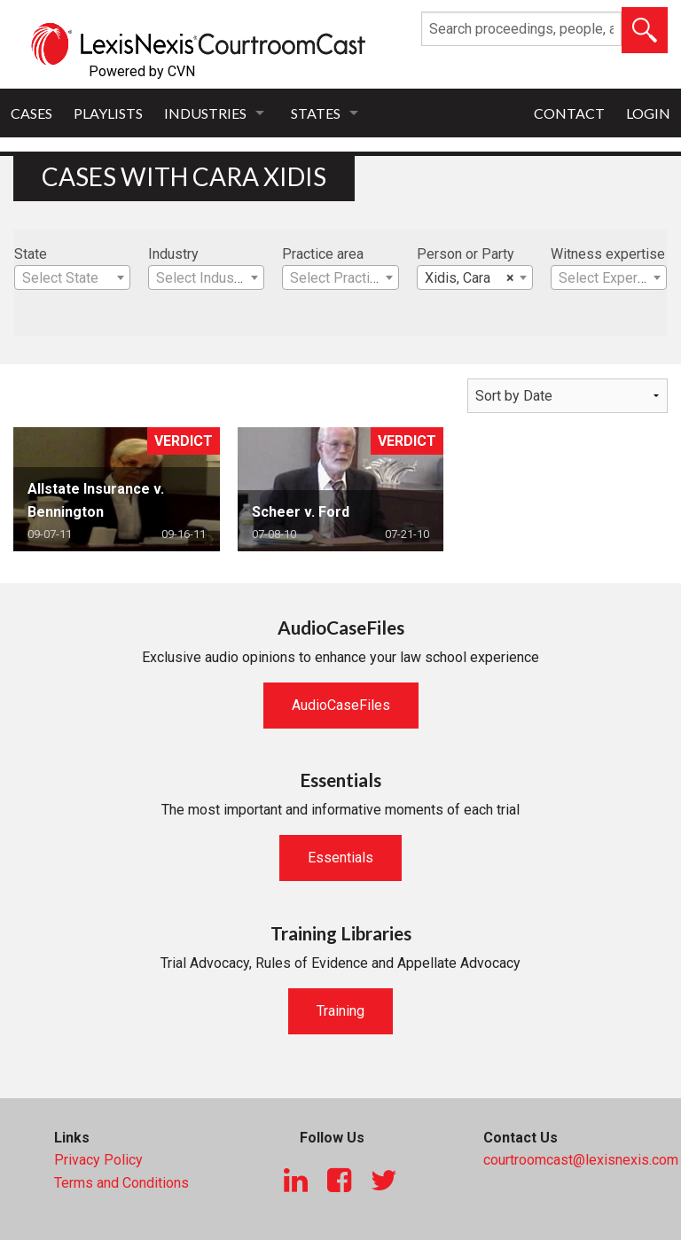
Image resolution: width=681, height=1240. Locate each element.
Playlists (108, 113)
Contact (569, 113)
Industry (173, 254)
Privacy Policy (98, 1159)
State (30, 254)
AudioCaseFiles (341, 705)
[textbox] (72, 278)
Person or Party (465, 254)
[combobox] (72, 277)
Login (648, 113)
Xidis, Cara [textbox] (469, 278)
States (315, 113)
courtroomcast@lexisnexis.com (580, 1159)
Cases (31, 113)
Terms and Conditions (121, 1182)
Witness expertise (608, 254)
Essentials (340, 857)
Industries (205, 113)
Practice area (323, 254)
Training (340, 1010)
